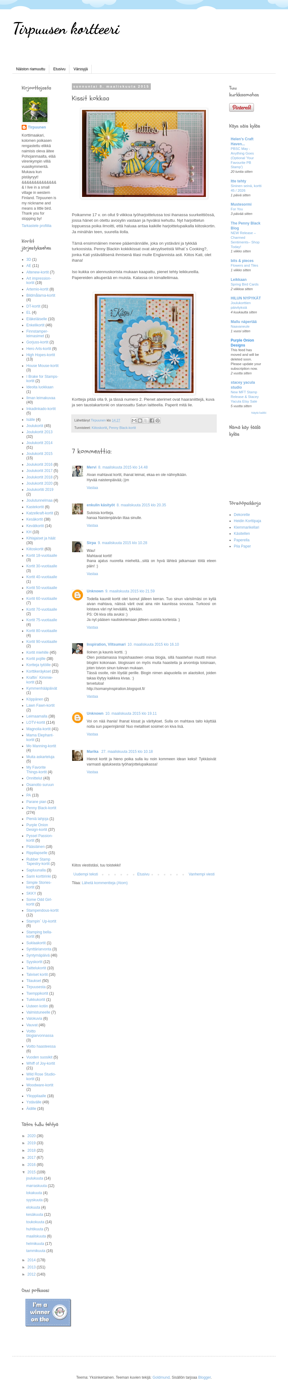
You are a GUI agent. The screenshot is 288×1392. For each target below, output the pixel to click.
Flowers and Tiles (244, 265)
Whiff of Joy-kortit (40, 1063)
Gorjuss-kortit (37, 342)
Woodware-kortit (39, 1085)
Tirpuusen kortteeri (65, 28)
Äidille (31, 1108)
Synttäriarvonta (38, 949)
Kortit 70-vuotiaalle (41, 609)
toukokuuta (35, 1222)
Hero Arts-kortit (38, 349)
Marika (93, 751)
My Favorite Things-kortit (36, 769)
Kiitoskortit (99, 428)
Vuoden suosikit (39, 1057)
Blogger (204, 1377)
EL (28, 312)
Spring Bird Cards (245, 284)
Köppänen (34, 699)
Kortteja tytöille (38, 665)
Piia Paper (242, 546)
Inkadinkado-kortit (41, 409)
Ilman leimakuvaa (40, 398)
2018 (32, 1150)
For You (237, 209)
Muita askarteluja (40, 757)
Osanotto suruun (40, 785)
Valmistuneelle (38, 1012)
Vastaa (92, 488)
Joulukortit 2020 (39, 483)
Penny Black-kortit (122, 428)
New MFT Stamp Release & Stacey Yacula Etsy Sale (245, 396)
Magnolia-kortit (38, 729)
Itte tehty (238, 181)
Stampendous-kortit (42, 910)
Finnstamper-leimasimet (37, 333)
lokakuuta (34, 1193)
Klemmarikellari (246, 527)
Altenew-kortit (37, 272)
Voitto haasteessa (41, 1046)
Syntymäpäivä (38, 955)
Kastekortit (35, 507)
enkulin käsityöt (101, 505)
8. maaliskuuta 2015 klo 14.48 (122, 467)
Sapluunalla (36, 870)
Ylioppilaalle (36, 1096)
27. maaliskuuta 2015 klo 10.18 (127, 751)
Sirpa (91, 543)
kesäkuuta (35, 1214)
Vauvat (31, 1025)
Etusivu (59, 69)
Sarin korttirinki (38, 876)
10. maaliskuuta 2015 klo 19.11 (131, 713)
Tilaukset (33, 981)
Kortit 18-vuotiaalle (41, 555)
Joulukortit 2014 (39, 443)
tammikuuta (36, 1251)
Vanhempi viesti (202, 874)
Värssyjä (80, 69)
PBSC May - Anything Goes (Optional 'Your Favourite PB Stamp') (242, 158)
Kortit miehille (37, 652)
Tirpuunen (37, 127)
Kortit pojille (36, 659)
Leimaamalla (36, 716)
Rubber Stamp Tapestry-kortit (38, 861)
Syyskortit (34, 962)
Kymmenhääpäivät (41, 688)
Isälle (30, 419)
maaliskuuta (36, 1236)
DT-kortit (33, 306)
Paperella (242, 540)
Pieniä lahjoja (37, 819)
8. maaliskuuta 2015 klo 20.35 (141, 505)
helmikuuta (35, 1243)
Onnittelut (34, 778)
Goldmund (160, 1377)
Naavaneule (240, 326)
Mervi (91, 467)
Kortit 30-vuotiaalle (41, 566)
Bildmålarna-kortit (40, 295)
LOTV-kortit (35, 722)
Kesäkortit (34, 519)
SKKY (31, 893)
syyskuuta (35, 1200)
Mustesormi (241, 204)
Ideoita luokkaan (39, 387)
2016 (32, 1165)
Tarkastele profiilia (36, 226)
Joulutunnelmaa (39, 500)
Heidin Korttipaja (247, 521)
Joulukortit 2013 (39, 432)
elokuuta (33, 1207)
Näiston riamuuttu (30, 69)
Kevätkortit (35, 526)
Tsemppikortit (37, 993)
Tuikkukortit (35, 999)
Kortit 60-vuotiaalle (41, 598)
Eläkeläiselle (36, 319)
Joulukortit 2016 (39, 464)
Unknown (95, 591)
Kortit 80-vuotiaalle (41, 631)
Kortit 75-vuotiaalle (41, 620)
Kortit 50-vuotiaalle (41, 588)
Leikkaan (239, 279)
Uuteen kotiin (37, 1006)
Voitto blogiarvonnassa (39, 1033)
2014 (32, 1260)
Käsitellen (242, 533)
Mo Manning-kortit (41, 746)
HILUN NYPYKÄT (246, 298)
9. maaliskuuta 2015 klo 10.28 (122, 543)
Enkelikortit (35, 325)
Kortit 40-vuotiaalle (41, 577)
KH (29, 532)
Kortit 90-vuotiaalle (41, 641)
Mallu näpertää (244, 322)
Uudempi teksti (85, 874)
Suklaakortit (36, 943)
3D (28, 259)
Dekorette (242, 515)
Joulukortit (34, 426)
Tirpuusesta (36, 987)
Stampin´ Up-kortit (41, 921)
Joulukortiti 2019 (39, 489)
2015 (32, 1172)
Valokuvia (34, 1018)
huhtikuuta (35, 1229)
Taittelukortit (36, 968)
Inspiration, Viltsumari (106, 644)
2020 (32, 1136)
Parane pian (36, 802)
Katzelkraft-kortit (39, 513)
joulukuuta (35, 1178)
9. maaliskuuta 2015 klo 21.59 (130, 591)
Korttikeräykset (38, 671)
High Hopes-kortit (40, 355)
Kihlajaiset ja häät (40, 538)
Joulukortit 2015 (39, 454)
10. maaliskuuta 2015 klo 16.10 (153, 644)
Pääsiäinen (35, 846)
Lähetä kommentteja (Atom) (105, 883)
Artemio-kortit (37, 289)
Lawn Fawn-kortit (40, 705)
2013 (32, 1267)
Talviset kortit (37, 974)
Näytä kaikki (258, 412)
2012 (32, 1274)
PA (28, 795)
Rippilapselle (36, 853)
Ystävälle (33, 1102)
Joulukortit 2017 (39, 471)
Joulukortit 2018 (39, 477)
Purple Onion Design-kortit (37, 827)
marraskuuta (37, 1186)
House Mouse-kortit (42, 366)
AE (28, 266)
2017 (32, 1157)
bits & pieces (242, 261)
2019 (32, 1143)
